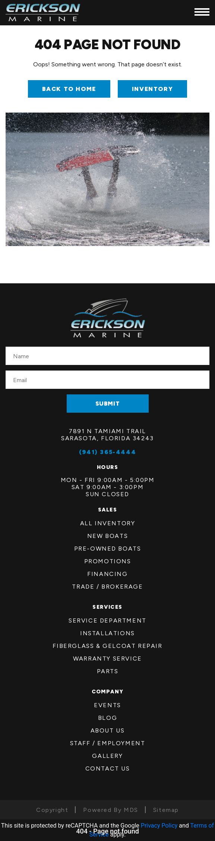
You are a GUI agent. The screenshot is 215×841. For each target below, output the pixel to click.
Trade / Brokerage (107, 586)
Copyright (52, 809)
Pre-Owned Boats (107, 548)
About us (108, 730)
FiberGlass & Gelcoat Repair (107, 645)
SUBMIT (107, 403)
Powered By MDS (110, 809)
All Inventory (107, 523)
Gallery (107, 755)
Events (107, 705)
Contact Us (107, 768)
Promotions (107, 561)
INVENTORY (152, 88)
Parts (107, 671)
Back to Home (69, 88)
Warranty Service (107, 658)
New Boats (107, 535)
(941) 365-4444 (107, 452)
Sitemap (166, 809)
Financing (107, 573)
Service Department (107, 620)
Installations (107, 633)
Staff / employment (107, 743)
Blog (107, 717)
